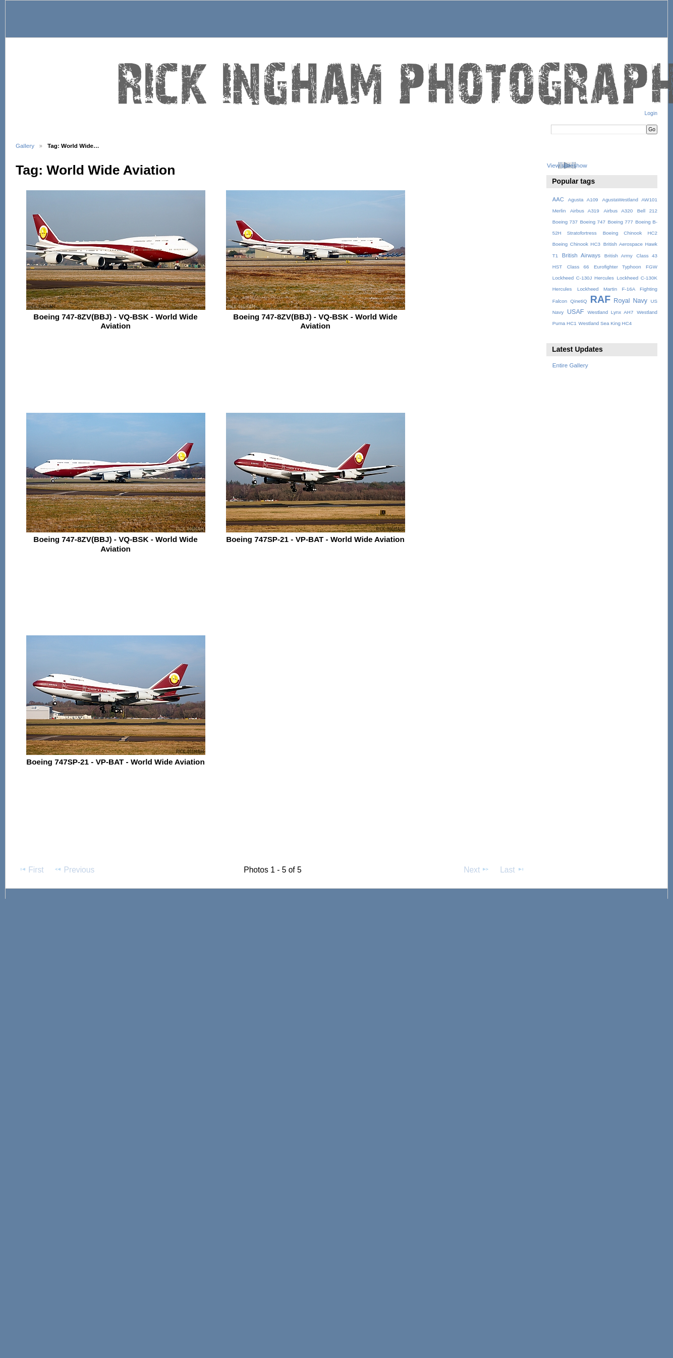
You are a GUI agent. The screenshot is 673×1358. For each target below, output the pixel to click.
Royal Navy (630, 300)
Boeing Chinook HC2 (630, 233)
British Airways (581, 255)
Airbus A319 (584, 210)
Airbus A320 (618, 210)
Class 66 (578, 266)
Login (651, 113)
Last (512, 869)
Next (476, 869)
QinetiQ (578, 301)
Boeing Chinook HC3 (576, 244)
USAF (575, 311)
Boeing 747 (592, 222)
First (31, 869)
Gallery (25, 145)
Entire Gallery (570, 365)
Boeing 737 (565, 222)
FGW (651, 266)
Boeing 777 (620, 222)
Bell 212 (647, 210)
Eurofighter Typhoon (617, 266)
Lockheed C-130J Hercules (583, 278)
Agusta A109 (583, 199)
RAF (600, 299)
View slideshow (567, 165)
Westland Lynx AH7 (610, 312)
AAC (558, 199)
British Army (618, 255)
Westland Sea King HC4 (605, 323)
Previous (74, 869)
